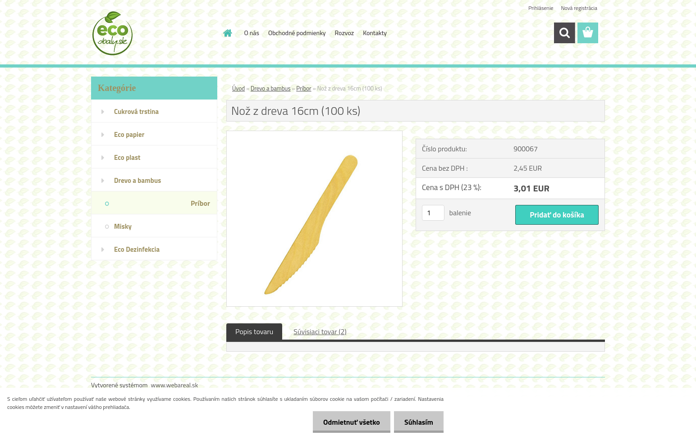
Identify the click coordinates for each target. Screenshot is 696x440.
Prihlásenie (540, 8)
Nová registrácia (579, 8)
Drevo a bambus (270, 88)
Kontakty (375, 32)
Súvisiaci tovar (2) (319, 331)
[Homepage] (227, 33)
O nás (251, 32)
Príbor (303, 88)
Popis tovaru (254, 331)
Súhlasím (417, 422)
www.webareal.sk (174, 385)
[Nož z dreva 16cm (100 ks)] (314, 134)
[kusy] (433, 213)
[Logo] (153, 33)
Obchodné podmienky (297, 32)
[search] (564, 33)
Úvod (238, 88)
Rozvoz (344, 32)
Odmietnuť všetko (349, 422)
